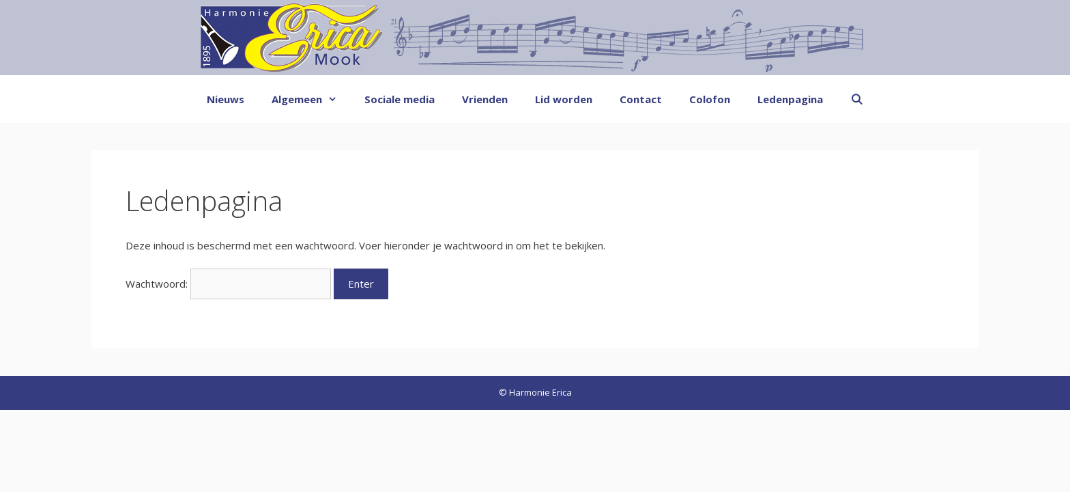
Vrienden (485, 99)
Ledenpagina (790, 99)
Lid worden (563, 99)
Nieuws (225, 99)
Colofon (709, 99)
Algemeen (311, 99)
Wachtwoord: (228, 283)
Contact (641, 99)
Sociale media (399, 99)
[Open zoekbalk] (857, 99)
